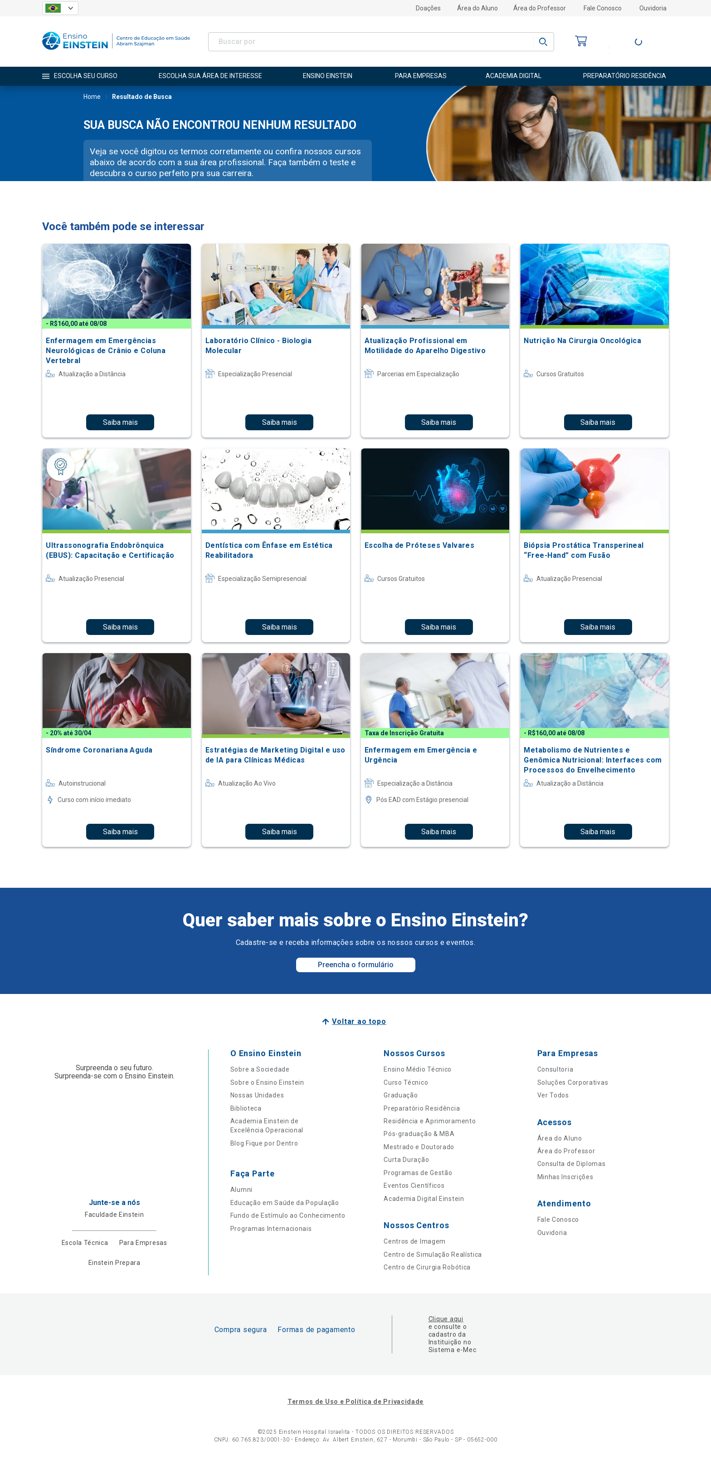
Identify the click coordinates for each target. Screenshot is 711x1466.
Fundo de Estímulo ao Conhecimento (288, 1215)
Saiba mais (120, 422)
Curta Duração (406, 1159)
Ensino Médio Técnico (418, 1069)
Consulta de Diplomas (571, 1163)
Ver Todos (553, 1095)
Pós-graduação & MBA (419, 1133)
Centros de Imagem (415, 1241)
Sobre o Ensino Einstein (267, 1082)
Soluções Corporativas (573, 1082)
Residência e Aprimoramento (430, 1121)
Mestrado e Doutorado (419, 1147)
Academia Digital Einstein (424, 1198)
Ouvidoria (653, 8)
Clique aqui (446, 1319)
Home (92, 97)
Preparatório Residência (422, 1108)
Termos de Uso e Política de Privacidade (355, 1401)
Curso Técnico (406, 1082)
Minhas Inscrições (565, 1177)
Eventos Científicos (414, 1185)
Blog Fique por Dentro (264, 1143)
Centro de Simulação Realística (433, 1254)
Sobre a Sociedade (260, 1069)
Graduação (401, 1095)
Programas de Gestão (418, 1172)
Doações (428, 8)
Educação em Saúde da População (284, 1202)
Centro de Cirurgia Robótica (427, 1267)
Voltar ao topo (359, 1021)
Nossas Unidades (257, 1095)
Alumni (241, 1189)
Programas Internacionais (271, 1228)
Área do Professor (539, 8)
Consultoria (555, 1069)
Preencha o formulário (356, 964)
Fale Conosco (603, 8)
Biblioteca (246, 1108)
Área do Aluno (477, 8)
